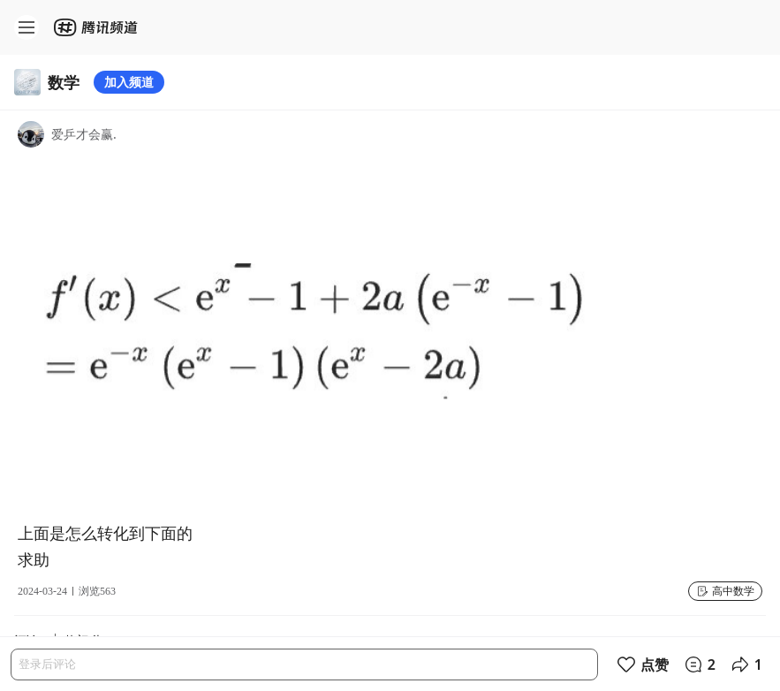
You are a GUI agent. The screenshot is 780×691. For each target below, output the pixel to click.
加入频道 (129, 81)
